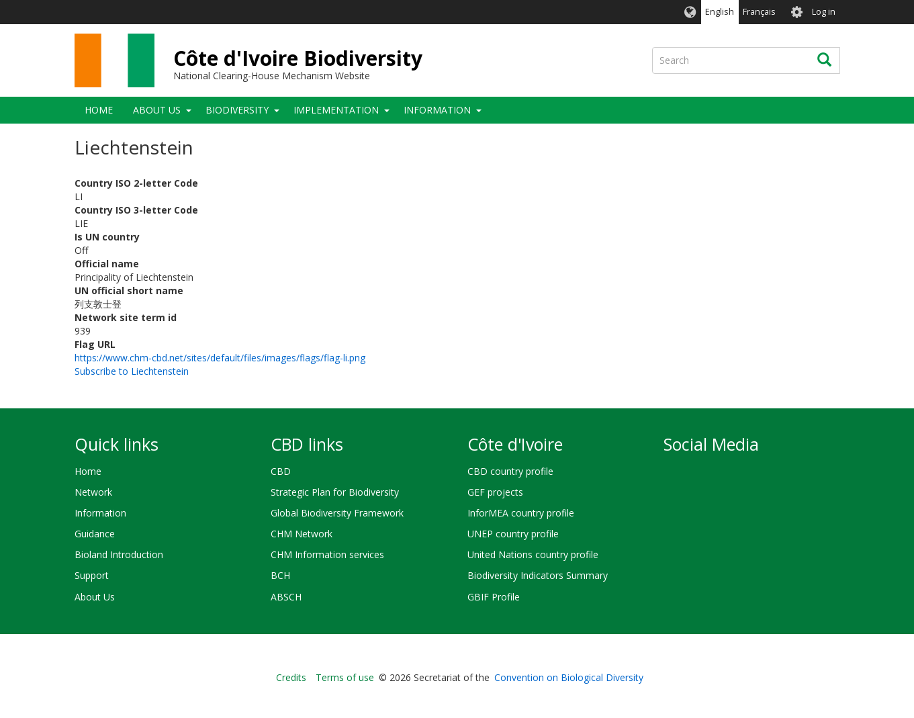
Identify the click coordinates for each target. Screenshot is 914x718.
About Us (157, 109)
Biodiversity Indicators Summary (537, 575)
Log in (823, 11)
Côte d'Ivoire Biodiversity (297, 58)
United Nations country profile (532, 554)
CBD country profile (510, 471)
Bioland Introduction (119, 554)
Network (93, 492)
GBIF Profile (493, 596)
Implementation (336, 109)
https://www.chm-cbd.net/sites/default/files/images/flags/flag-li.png (220, 357)
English (719, 11)
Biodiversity (237, 109)
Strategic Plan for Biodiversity (335, 492)
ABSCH (286, 596)
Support (92, 575)
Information (437, 109)
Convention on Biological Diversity (568, 677)
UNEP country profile (513, 533)
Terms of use (345, 677)
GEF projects (495, 492)
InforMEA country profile (520, 512)
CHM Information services (327, 554)
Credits (291, 677)
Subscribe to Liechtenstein (132, 371)
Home (99, 109)
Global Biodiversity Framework (337, 512)
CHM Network (301, 533)
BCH (280, 575)
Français (759, 11)
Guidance (95, 533)
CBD (281, 471)
